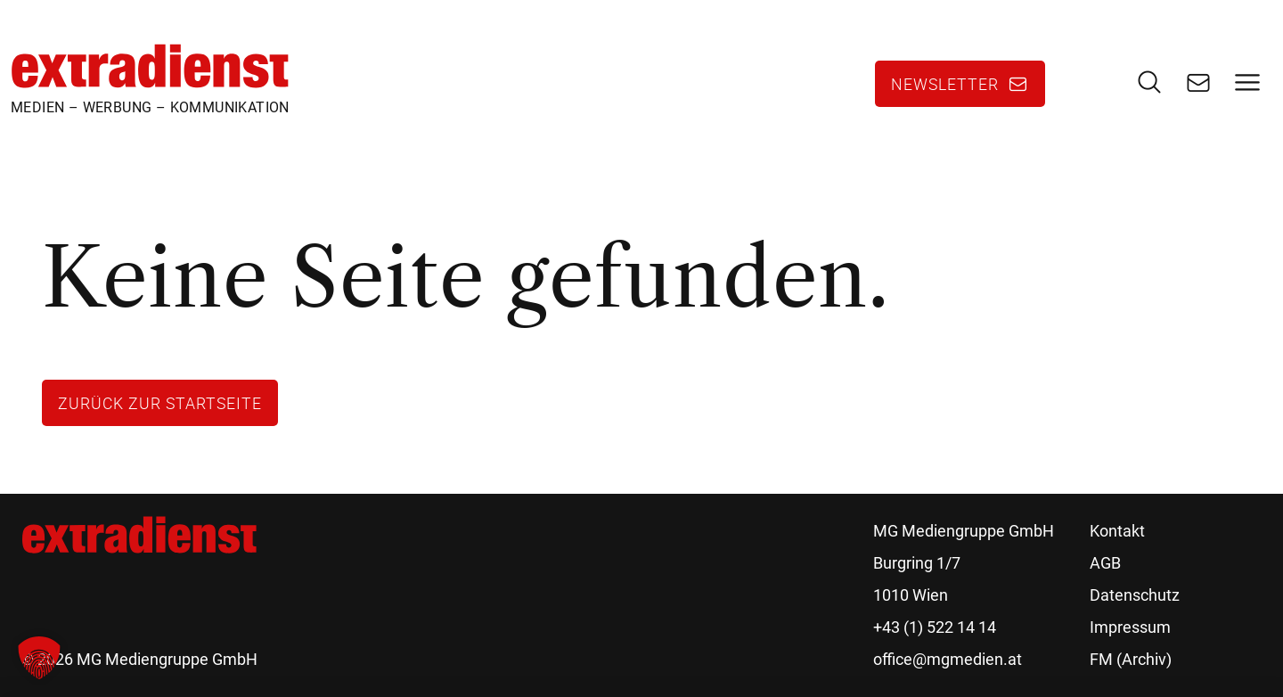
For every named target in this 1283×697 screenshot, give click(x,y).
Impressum (1130, 627)
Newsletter (945, 83)
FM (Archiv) (1131, 659)
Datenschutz (1135, 595)
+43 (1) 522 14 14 (934, 627)
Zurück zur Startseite (160, 403)
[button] (39, 658)
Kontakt (1117, 530)
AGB (1105, 563)
